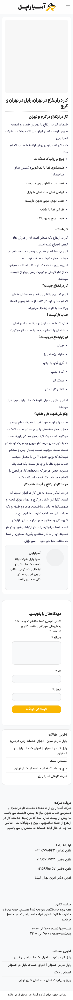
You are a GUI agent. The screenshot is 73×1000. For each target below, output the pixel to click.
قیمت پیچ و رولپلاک (51, 218)
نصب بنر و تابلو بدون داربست (45, 183)
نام (58, 672)
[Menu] (67, 7)
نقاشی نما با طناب (52, 209)
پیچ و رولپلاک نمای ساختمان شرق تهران (40, 768)
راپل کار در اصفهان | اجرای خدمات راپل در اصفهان (40, 751)
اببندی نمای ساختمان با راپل (45, 192)
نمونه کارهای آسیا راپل (52, 776)
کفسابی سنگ (58, 761)
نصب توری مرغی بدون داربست (44, 201)
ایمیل (56, 690)
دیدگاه (56, 638)
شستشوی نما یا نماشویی (47, 168)
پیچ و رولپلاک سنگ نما (48, 159)
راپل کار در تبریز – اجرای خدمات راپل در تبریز (38, 741)
